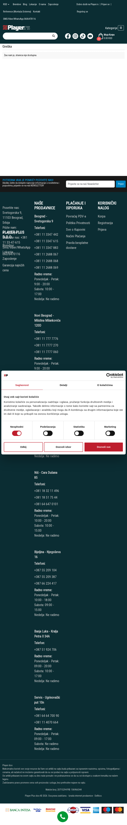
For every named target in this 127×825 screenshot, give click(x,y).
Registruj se (82, 11)
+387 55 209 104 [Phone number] (45, 570)
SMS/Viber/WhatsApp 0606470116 (19, 19)
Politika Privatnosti (78, 223)
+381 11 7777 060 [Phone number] (46, 352)
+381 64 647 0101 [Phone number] (46, 504)
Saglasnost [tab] (22, 385)
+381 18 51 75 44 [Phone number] (45, 497)
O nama (42, 4)
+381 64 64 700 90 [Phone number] (46, 716)
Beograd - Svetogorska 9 (43, 218)
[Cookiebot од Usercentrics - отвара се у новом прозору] (108, 375)
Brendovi (17, 4)
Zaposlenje (53, 4)
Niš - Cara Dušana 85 (45, 475)
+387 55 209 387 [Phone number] (45, 577)
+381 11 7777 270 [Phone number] (46, 345)
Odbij (23, 446)
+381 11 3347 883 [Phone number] (46, 248)
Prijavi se (105, 4)
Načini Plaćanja (75, 236)
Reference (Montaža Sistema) (17, 11)
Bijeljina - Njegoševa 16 (47, 554)
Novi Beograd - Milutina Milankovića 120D (47, 320)
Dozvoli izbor (63, 446)
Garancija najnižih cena (13, 267)
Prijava (102, 230)
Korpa (101, 216)
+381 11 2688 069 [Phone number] (46, 268)
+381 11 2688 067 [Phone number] (46, 254)
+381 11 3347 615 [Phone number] (46, 241)
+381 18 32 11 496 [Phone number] (46, 491)
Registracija (105, 223)
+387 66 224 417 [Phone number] (45, 583)
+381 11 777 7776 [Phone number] (46, 339)
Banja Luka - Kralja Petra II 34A (46, 633)
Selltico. (98, 795)
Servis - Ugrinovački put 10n (47, 700)
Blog (25, 4)
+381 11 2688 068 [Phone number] (46, 261)
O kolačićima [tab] (105, 385)
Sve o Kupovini (75, 230)
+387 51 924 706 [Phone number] (45, 650)
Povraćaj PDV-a (76, 216)
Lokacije (33, 4)
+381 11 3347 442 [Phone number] (46, 234)
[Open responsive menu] (121, 27)
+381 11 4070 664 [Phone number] (46, 722)
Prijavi (121, 184)
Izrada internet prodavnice (81, 795)
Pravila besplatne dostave (77, 245)
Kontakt (36, 11)
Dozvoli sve (104, 446)
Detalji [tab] (63, 385)
